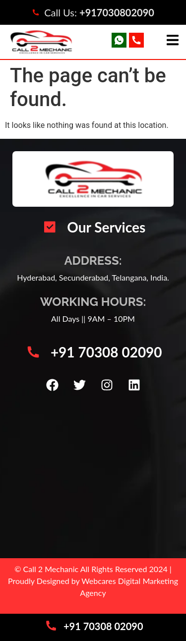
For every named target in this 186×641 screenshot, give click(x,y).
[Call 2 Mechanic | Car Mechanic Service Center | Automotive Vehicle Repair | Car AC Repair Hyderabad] (93, 476)
